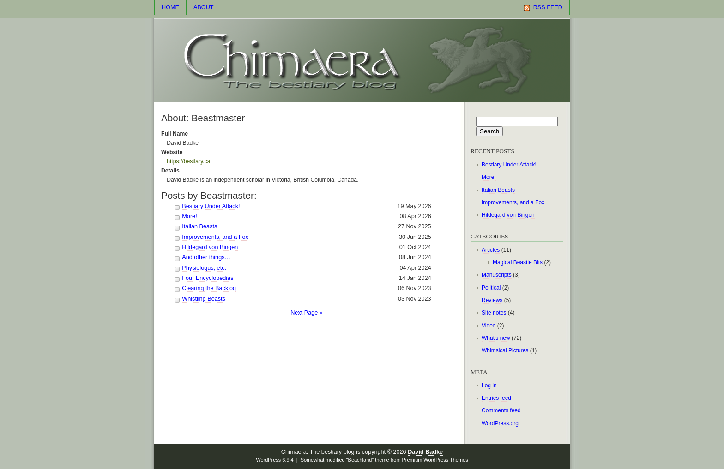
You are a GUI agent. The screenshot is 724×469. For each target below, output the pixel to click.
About (203, 7)
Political (491, 288)
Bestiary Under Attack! (211, 206)
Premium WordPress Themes (435, 460)
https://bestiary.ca (188, 161)
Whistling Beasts (203, 299)
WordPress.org (500, 423)
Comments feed (501, 410)
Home (170, 7)
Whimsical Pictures (505, 350)
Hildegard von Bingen (210, 247)
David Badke (425, 452)
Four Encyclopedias (207, 278)
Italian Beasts (199, 226)
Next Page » (306, 312)
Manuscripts (497, 275)
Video (488, 325)
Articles (491, 250)
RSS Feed (547, 7)
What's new (496, 338)
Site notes (494, 312)
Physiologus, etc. (204, 268)
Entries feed (496, 398)
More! (189, 216)
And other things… (206, 257)
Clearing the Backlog (209, 288)
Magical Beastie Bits (518, 262)
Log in (489, 385)
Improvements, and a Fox (215, 237)
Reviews (492, 300)
